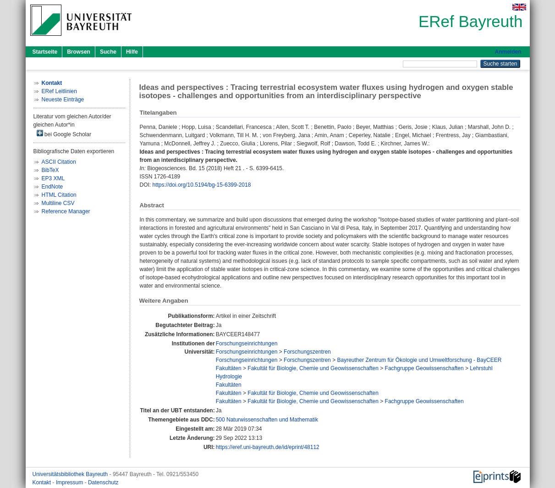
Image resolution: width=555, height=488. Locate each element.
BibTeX (50, 170)
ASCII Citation (59, 162)
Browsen (78, 52)
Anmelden (508, 52)
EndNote (52, 186)
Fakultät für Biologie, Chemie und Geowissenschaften (313, 368)
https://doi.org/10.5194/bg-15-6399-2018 (202, 185)
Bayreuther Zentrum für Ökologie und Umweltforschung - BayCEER (419, 360)
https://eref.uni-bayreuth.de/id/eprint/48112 (267, 447)
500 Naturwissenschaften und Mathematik (267, 419)
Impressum (70, 482)
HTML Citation (59, 195)
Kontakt (43, 482)
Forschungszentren (307, 352)
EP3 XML (53, 178)
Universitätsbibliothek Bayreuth (71, 474)
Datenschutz (103, 482)
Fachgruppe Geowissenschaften (424, 368)
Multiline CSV (58, 203)
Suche (108, 52)
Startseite (45, 52)
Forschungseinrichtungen (247, 343)
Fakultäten (229, 368)
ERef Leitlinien (59, 91)
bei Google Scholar (64, 134)
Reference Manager (66, 211)
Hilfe (132, 52)
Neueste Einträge (63, 99)
